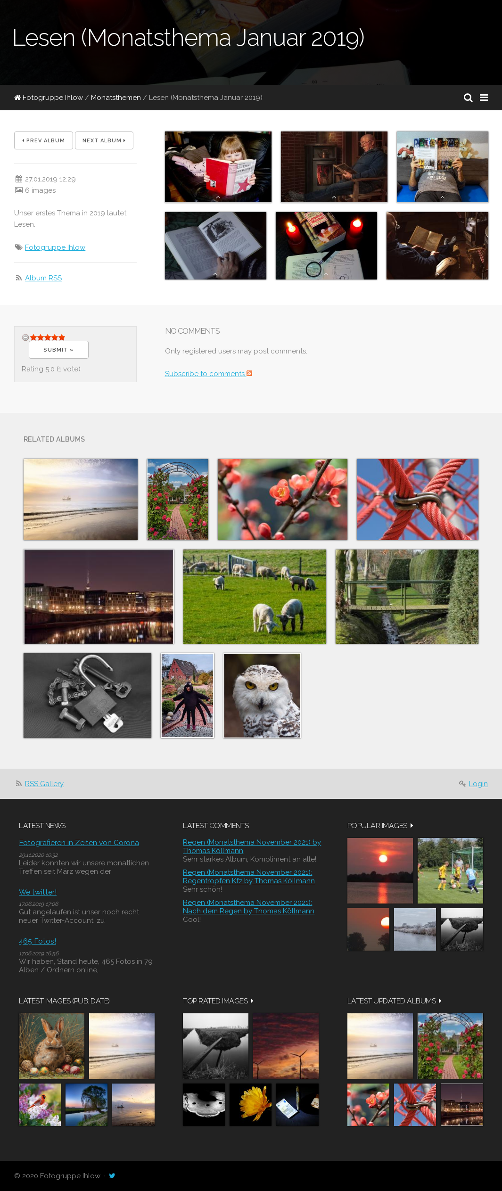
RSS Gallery (44, 784)
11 (54, 337)
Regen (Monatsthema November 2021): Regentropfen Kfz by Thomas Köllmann (249, 876)
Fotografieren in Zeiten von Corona (79, 842)
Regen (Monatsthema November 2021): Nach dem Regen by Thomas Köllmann (248, 906)
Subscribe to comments (208, 374)
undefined (25, 337)
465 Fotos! (37, 940)
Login (478, 784)
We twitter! (38, 891)
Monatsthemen (116, 97)
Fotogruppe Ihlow (48, 97)
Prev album (43, 141)
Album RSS (43, 278)
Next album (104, 141)
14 (62, 337)
